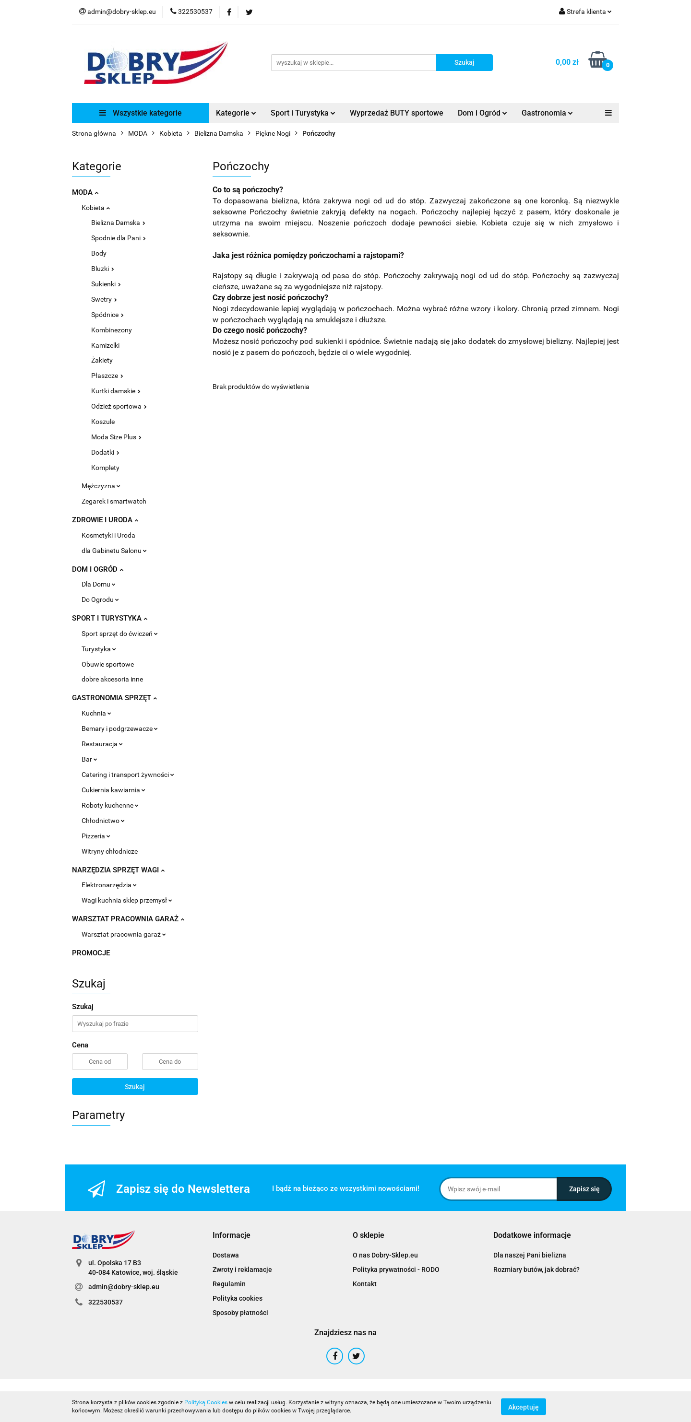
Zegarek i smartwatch (114, 501)
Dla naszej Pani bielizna (529, 1255)
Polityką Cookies (205, 1402)
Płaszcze (107, 375)
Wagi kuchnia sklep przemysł (127, 900)
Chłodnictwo (103, 820)
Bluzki (102, 268)
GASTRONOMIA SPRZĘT (114, 697)
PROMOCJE (91, 953)
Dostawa (226, 1255)
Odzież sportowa (119, 406)
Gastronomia (547, 113)
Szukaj (135, 1087)
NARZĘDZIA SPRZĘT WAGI (118, 870)
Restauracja (102, 744)
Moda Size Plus (116, 437)
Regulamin (229, 1284)
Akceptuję (523, 1406)
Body (99, 253)
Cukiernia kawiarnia (113, 790)
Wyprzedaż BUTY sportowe (396, 113)
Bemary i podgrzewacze (120, 728)
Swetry (104, 299)
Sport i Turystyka (303, 113)
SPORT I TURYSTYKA (109, 618)
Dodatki (105, 452)
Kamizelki (105, 345)
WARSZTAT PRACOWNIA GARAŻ (128, 919)
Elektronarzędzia (109, 885)
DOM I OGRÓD (97, 569)
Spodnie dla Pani (118, 238)
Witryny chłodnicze (110, 851)
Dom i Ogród (482, 113)
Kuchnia (96, 713)
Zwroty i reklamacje (242, 1269)
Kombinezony (111, 330)
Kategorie (236, 113)
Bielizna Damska (118, 222)
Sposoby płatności (240, 1312)
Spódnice (107, 314)
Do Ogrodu (100, 599)
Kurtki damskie (116, 391)
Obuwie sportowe (108, 664)
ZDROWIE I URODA (105, 520)
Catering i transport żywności (128, 774)
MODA (85, 192)
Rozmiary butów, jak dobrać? (536, 1269)
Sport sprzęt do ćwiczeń (120, 633)
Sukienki (106, 284)
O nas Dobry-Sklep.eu (385, 1255)
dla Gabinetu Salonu (114, 550)
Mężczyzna (101, 486)
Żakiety (102, 360)
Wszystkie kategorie (140, 113)
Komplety (105, 467)
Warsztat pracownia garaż (124, 934)
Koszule (103, 421)
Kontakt (365, 1284)
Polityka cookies (237, 1298)
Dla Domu (99, 584)
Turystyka (99, 649)
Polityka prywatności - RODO (396, 1269)
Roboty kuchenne (110, 805)
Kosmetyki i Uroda (108, 535)
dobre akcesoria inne (112, 679)
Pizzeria (96, 836)
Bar (89, 759)
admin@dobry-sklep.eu (123, 1287)
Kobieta (96, 208)
